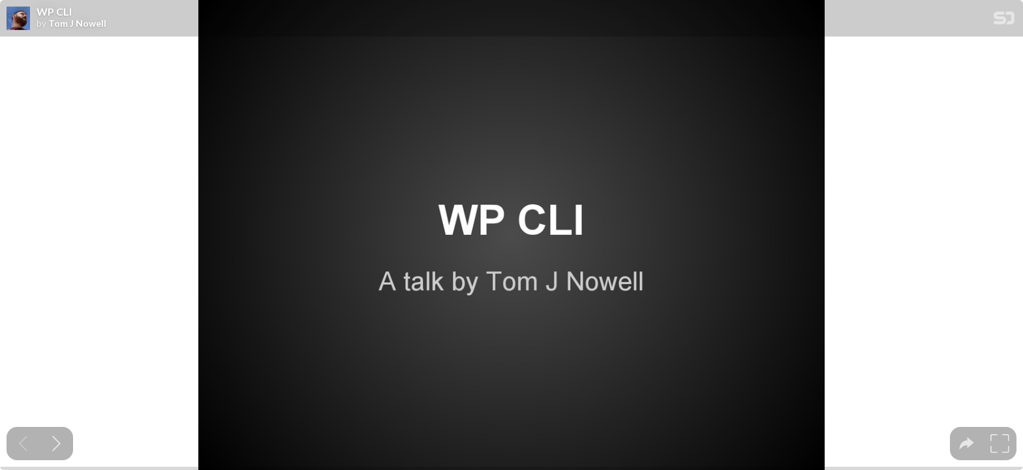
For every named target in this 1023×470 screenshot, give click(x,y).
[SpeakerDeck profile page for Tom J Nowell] (18, 19)
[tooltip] (966, 443)
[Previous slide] (23, 443)
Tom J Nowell (77, 23)
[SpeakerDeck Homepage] (1004, 20)
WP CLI (54, 12)
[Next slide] (56, 443)
